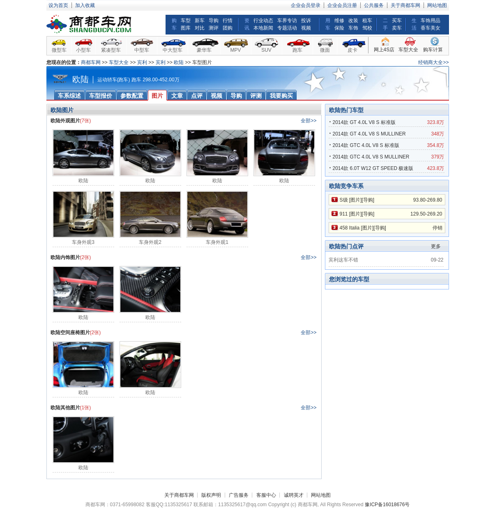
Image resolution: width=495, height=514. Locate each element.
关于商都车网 (405, 5)
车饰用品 (430, 20)
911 (344, 214)
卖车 (397, 28)
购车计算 (433, 50)
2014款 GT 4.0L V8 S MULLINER (369, 134)
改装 (353, 20)
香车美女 (430, 28)
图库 (186, 28)
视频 (306, 28)
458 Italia (350, 228)
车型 (186, 20)
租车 (367, 20)
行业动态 (263, 20)
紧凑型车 (111, 50)
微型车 (59, 50)
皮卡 (352, 50)
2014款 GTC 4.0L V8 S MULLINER (371, 157)
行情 (228, 20)
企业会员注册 (342, 5)
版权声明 (211, 495)
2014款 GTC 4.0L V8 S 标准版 (366, 145)
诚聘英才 (294, 495)
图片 (355, 200)
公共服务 (374, 5)
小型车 (83, 50)
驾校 (367, 28)
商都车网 (91, 62)
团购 (228, 28)
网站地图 (437, 5)
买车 (397, 20)
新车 (200, 20)
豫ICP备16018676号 (387, 504)
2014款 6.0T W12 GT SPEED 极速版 (373, 168)
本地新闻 (263, 28)
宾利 (142, 62)
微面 (325, 50)
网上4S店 (384, 50)
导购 (214, 20)
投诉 (306, 20)
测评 (214, 28)
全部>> (308, 121)
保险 (339, 28)
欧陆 (179, 62)
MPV (235, 50)
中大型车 (172, 50)
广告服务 (239, 495)
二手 (385, 24)
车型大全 (408, 50)
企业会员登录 (305, 5)
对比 (200, 28)
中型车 (141, 50)
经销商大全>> (433, 62)
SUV (266, 50)
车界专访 (287, 20)
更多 (436, 246)
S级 (344, 200)
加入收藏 (85, 5)
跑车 (297, 50)
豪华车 (204, 50)
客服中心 (266, 495)
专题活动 (287, 28)
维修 (339, 20)
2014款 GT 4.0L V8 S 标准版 (364, 122)
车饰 (353, 28)
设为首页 (58, 5)
